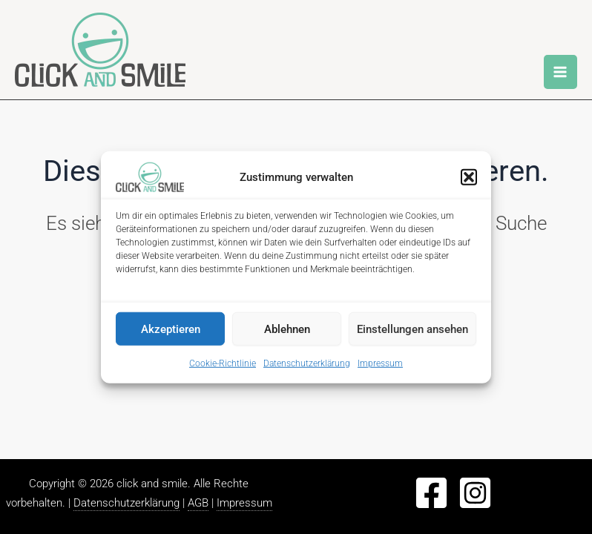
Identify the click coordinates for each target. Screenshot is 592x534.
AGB (198, 503)
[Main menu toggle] (561, 72)
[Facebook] (431, 492)
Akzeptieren (170, 328)
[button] (468, 177)
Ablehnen (287, 328)
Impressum (380, 363)
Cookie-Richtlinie (222, 363)
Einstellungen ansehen (412, 328)
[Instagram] (475, 492)
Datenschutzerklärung (306, 363)
